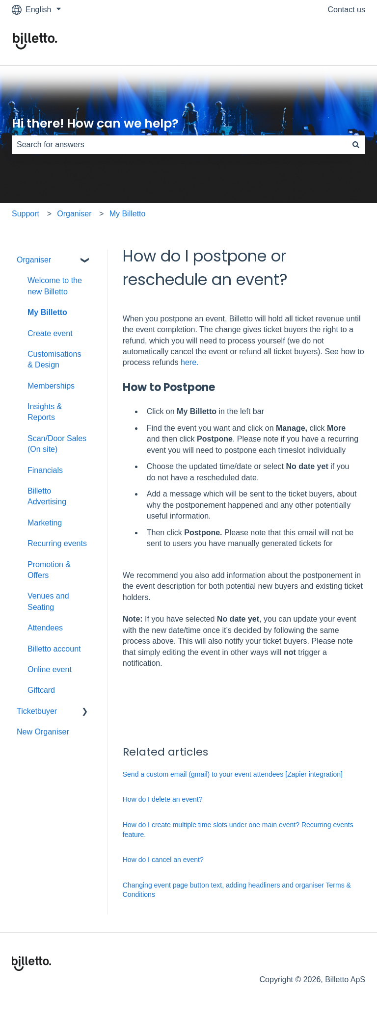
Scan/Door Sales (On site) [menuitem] (56, 443)
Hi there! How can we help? (95, 123)
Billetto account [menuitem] (54, 649)
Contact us (346, 9)
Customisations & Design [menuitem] (54, 359)
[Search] (356, 144)
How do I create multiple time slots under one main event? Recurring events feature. (238, 829)
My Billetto (127, 213)
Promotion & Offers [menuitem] (49, 569)
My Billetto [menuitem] (47, 312)
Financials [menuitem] (45, 470)
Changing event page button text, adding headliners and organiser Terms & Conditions (237, 890)
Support (25, 213)
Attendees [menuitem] (45, 628)
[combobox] (179, 144)
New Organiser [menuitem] (43, 732)
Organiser (74, 213)
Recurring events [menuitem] (57, 543)
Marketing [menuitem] (44, 523)
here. (189, 362)
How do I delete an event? (163, 799)
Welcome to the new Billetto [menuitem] (54, 285)
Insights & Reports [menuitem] (44, 411)
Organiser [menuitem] (34, 260)
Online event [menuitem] (49, 669)
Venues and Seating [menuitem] (48, 601)
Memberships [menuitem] (51, 386)
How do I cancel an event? (163, 859)
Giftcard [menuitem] (41, 690)
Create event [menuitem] (50, 333)
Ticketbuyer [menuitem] (37, 711)
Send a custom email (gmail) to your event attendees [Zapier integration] (233, 774)
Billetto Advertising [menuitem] (46, 496)
